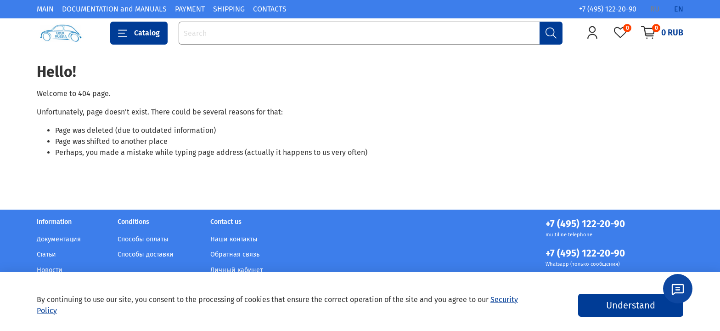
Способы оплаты (143, 239)
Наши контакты (234, 239)
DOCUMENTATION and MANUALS (114, 9)
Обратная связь (234, 254)
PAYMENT (190, 9)
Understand (630, 305)
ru (655, 9)
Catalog (139, 33)
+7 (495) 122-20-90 (607, 9)
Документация (59, 239)
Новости (49, 270)
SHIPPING (229, 9)
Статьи (46, 254)
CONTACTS (270, 9)
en (678, 9)
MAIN (45, 9)
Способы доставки (146, 254)
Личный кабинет (236, 270)
